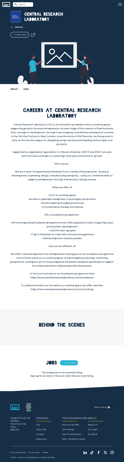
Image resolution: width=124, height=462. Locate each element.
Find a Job (41, 429)
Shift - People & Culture (73, 439)
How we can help (70, 424)
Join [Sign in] (38, 424)
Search (19, 4)
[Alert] (19, 35)
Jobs (26, 89)
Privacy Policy (34, 452)
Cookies (45, 452)
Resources (41, 439)
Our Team (93, 429)
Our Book (92, 434)
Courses (40, 434)
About (14, 89)
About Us (92, 424)
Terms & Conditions (18, 452)
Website (19, 27)
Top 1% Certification (71, 434)
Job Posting (68, 429)
